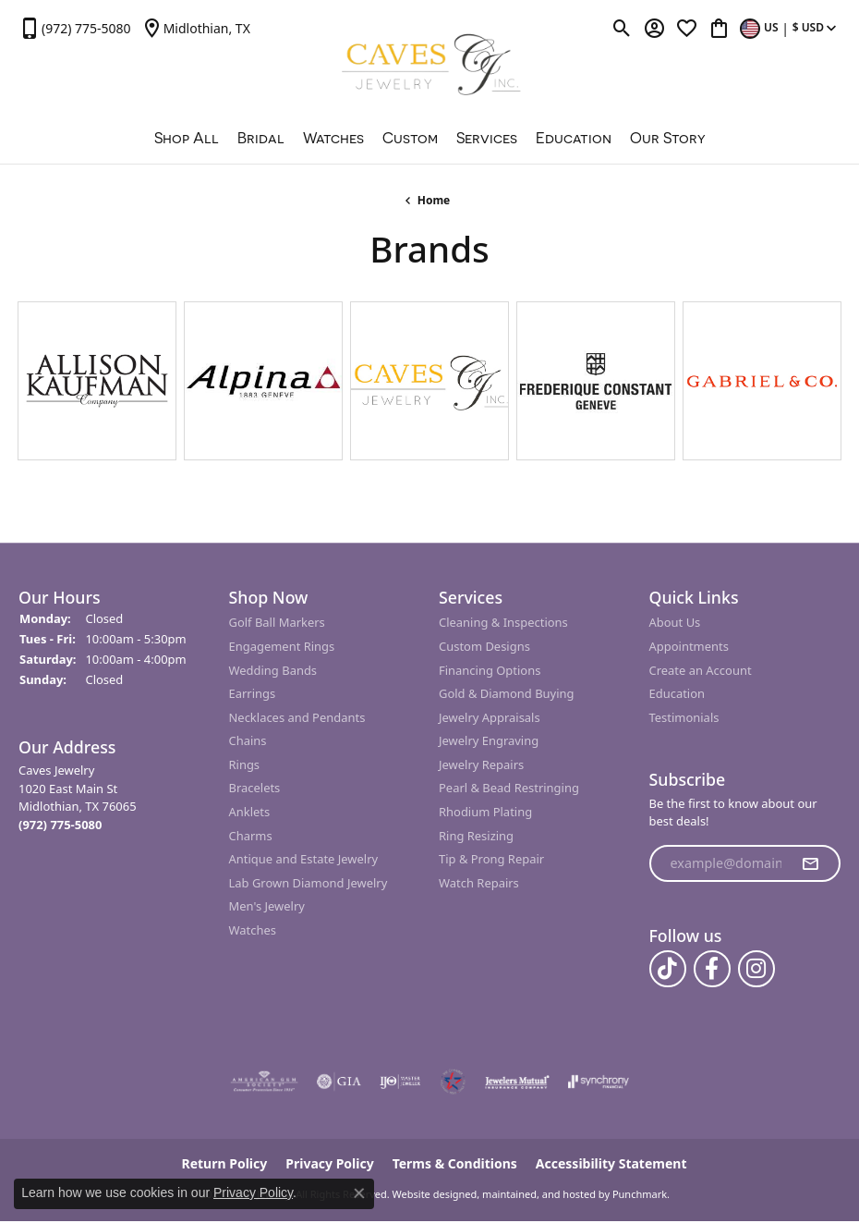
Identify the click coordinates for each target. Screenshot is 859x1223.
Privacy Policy (253, 1192)
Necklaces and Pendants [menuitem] (297, 718)
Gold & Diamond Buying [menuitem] (507, 694)
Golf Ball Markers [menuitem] (277, 623)
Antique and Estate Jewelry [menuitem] (304, 860)
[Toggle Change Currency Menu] (790, 27)
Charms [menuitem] (250, 836)
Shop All (186, 137)
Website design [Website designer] (429, 1195)
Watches (333, 137)
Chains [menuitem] (248, 742)
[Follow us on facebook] (712, 969)
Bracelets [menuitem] (255, 789)
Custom (410, 137)
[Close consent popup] (359, 1193)
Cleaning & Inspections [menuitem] (503, 623)
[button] (114, 597)
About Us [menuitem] (675, 623)
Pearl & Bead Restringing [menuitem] (509, 789)
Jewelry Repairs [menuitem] (481, 765)
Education (573, 137)
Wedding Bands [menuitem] (273, 671)
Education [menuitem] (677, 694)
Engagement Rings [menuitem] (282, 646)
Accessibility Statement (611, 1164)
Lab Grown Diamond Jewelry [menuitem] (308, 883)
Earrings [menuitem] (252, 694)
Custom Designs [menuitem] (484, 646)
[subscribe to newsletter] (810, 864)
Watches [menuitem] (252, 930)
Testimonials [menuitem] (684, 718)
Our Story (668, 137)
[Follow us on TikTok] (667, 969)
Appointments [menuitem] (689, 646)
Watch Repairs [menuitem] (479, 883)
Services (486, 137)
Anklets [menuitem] (250, 812)
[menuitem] (264, 1082)
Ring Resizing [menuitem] (476, 836)
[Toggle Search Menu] (622, 27)
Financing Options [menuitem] (489, 671)
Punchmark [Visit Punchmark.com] (639, 1195)
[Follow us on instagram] (756, 969)
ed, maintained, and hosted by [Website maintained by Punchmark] (537, 1195)
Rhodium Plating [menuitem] (485, 812)
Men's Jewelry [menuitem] (267, 907)
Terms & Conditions (455, 1164)
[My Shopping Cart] (719, 27)
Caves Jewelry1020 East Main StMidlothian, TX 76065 (77, 798)
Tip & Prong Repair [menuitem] (491, 860)
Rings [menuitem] (244, 765)
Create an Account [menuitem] (700, 671)
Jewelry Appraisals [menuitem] (489, 718)
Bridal (260, 137)
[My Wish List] (686, 27)
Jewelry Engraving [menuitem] (488, 742)
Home (434, 200)
